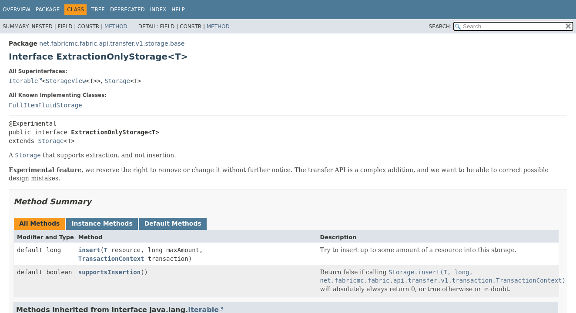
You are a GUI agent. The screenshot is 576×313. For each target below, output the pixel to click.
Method (115, 26)
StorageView (66, 80)
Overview (16, 10)
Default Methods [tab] (172, 223)
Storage (117, 80)
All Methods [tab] (39, 223)
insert (89, 249)
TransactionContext (111, 258)
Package (48, 10)
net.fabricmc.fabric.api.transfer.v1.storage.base (111, 43)
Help (178, 10)
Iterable (23, 80)
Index (158, 10)
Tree (98, 10)
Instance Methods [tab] (101, 223)
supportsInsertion (109, 272)
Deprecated (127, 10)
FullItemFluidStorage (45, 105)
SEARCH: (440, 26)
